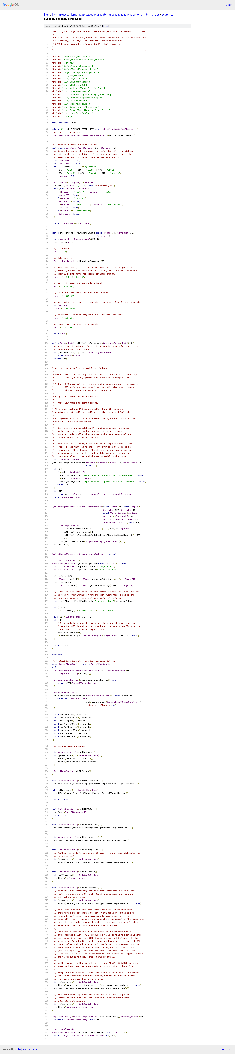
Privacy (26, 1049)
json (229, 1049)
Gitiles (18, 1049)
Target (154, 14)
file (105, 26)
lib (146, 14)
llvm (46, 14)
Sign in (229, 4)
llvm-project (60, 14)
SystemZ (167, 14)
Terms (34, 1049)
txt (222, 1049)
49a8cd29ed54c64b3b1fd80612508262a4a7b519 (108, 14)
